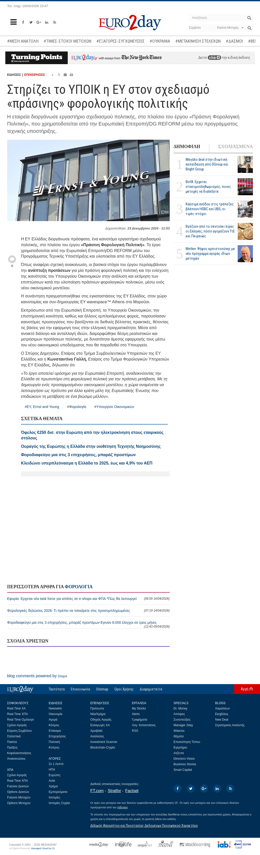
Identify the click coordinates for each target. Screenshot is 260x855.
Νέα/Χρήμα (98, 714)
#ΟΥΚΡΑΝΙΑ (160, 41)
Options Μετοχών (18, 803)
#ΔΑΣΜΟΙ (234, 41)
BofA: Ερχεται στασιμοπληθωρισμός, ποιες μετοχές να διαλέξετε (208, 187)
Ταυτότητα (57, 689)
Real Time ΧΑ (16, 708)
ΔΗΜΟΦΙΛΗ (187, 146)
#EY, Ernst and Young (42, 407)
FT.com (96, 791)
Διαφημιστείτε (151, 689)
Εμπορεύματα (58, 792)
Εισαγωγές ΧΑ (100, 725)
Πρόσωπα (97, 708)
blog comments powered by (37, 676)
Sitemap (102, 689)
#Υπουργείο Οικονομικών (114, 407)
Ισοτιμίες (54, 797)
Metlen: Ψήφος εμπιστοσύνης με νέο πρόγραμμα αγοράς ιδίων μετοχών (210, 253)
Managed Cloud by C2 (43, 848)
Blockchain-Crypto (102, 747)
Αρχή (244, 689)
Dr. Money (180, 708)
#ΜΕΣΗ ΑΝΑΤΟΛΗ (23, 41)
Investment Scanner (103, 742)
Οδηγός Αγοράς (101, 719)
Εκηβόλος (221, 714)
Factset (131, 791)
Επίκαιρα (55, 731)
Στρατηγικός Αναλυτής (230, 725)
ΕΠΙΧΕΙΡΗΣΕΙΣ (34, 75)
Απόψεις (179, 714)
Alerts (136, 714)
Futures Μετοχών (18, 797)
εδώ (214, 57)
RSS (135, 731)
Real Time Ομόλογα (20, 719)
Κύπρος (54, 747)
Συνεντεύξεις (182, 719)
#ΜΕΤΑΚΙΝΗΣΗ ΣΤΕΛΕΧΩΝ (198, 41)
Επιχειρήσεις (57, 736)
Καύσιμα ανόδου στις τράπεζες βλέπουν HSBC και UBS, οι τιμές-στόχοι (210, 209)
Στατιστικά (14, 736)
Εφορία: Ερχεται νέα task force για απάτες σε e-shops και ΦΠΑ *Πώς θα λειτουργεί (88, 599)
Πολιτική (54, 742)
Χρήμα (53, 786)
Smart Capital (183, 770)
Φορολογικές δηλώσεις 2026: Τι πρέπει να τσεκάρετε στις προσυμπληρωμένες (88, 611)
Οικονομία (55, 714)
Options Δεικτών (18, 792)
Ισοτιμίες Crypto (59, 803)
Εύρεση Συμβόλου (19, 731)
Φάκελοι (179, 731)
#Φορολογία (76, 407)
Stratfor (114, 791)
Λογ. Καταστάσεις (144, 725)
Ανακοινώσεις (16, 758)
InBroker (122, 807)
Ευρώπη (54, 775)
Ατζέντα (179, 753)
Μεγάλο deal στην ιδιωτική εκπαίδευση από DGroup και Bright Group (207, 164)
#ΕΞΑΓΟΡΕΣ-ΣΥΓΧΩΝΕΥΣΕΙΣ (120, 41)
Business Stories (185, 764)
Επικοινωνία (80, 689)
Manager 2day (183, 725)
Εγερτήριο (180, 747)
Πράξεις (12, 747)
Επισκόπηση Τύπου (187, 742)
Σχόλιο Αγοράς (17, 725)
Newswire (55, 708)
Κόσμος (54, 725)
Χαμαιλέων (222, 708)
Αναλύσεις (97, 736)
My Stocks (139, 708)
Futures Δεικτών (18, 786)
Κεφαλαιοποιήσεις (19, 753)
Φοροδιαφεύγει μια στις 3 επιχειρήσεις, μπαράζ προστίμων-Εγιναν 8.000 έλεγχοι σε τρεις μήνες (88, 624)
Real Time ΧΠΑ (17, 714)
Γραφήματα (139, 719)
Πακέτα (12, 742)
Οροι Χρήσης (124, 689)
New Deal (221, 719)
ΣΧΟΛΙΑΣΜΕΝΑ (235, 146)
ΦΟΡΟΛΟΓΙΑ (79, 586)
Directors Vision (184, 758)
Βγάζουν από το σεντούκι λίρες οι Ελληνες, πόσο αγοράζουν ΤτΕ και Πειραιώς (210, 231)
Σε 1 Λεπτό (56, 764)
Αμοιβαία (96, 731)
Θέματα (179, 736)
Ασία (52, 780)
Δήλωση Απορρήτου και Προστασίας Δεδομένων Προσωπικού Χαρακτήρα (144, 826)
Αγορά (53, 719)
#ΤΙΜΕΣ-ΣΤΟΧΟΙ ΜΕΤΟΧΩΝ (67, 41)
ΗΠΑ (52, 769)
